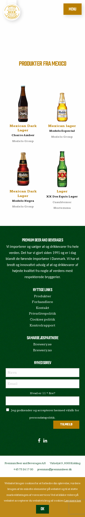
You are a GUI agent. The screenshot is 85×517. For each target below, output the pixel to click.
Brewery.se (42, 344)
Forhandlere (42, 302)
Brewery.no (42, 350)
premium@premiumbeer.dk (54, 469)
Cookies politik (42, 319)
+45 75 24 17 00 (23, 469)
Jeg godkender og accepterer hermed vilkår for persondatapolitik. (42, 413)
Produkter (42, 296)
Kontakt (42, 308)
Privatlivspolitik (42, 313)
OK (42, 509)
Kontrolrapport (42, 325)
